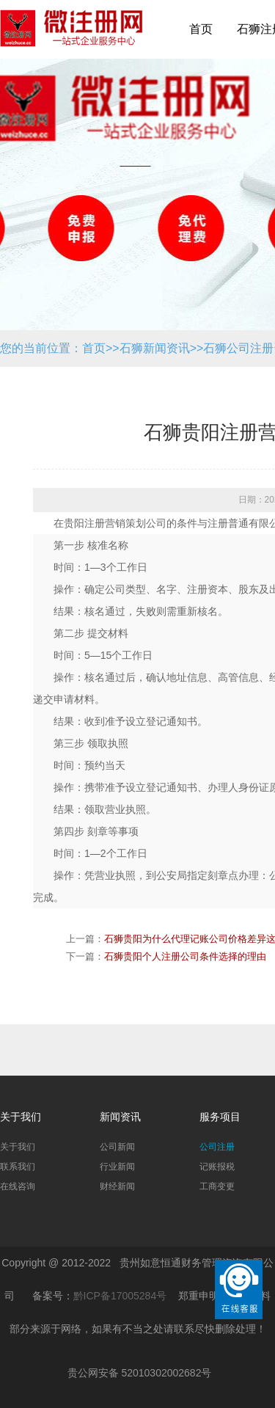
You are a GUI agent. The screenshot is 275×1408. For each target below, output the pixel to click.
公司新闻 (117, 1147)
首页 (201, 29)
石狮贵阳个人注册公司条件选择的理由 (185, 956)
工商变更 (217, 1186)
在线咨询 (17, 1186)
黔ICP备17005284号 (120, 1296)
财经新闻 (117, 1186)
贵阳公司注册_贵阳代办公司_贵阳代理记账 (71, 36)
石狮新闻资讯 (155, 348)
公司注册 (217, 1147)
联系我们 (17, 1166)
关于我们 (17, 1147)
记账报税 (217, 1166)
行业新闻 (117, 1166)
